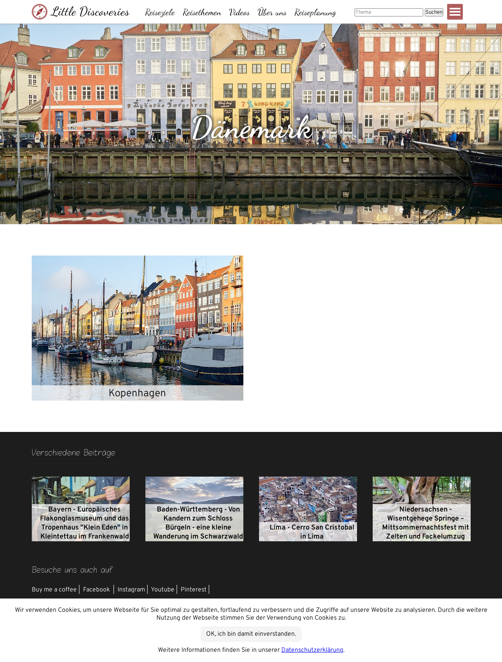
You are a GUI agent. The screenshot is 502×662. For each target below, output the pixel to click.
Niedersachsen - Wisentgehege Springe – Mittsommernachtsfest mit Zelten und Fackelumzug (425, 523)
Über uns (271, 12)
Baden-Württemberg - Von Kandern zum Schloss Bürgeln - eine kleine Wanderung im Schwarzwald (198, 523)
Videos (239, 12)
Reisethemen (202, 12)
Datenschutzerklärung (312, 650)
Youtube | (164, 590)
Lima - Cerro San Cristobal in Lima (312, 532)
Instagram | (133, 590)
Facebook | (98, 590)
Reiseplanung (315, 12)
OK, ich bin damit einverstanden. (251, 634)
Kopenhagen (137, 393)
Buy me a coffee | (56, 590)
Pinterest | (195, 590)
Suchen (434, 12)
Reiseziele (160, 12)
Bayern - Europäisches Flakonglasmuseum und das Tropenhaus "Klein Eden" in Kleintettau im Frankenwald (84, 523)
